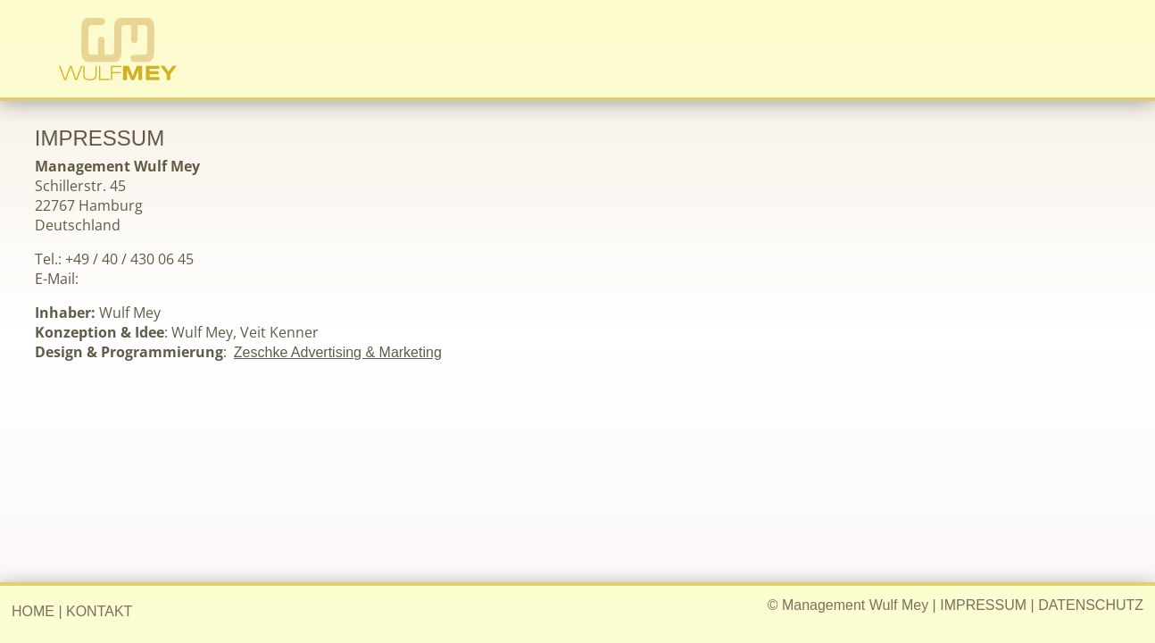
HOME (33, 611)
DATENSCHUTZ (1090, 605)
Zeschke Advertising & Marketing (338, 352)
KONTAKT (99, 611)
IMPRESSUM (983, 605)
